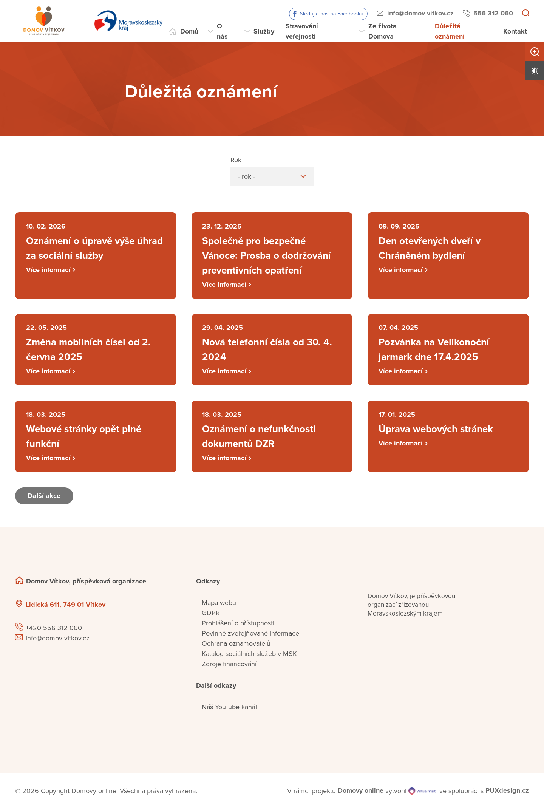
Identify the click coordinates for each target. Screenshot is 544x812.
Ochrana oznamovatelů (236, 646)
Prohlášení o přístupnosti (238, 626)
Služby (263, 31)
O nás (222, 31)
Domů (189, 31)
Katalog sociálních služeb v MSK (249, 656)
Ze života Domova (382, 31)
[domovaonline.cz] (360, 794)
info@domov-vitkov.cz (420, 13)
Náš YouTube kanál (229, 709)
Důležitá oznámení (450, 31)
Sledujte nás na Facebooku (331, 14)
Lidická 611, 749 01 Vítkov (65, 607)
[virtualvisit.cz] (422, 794)
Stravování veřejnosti (302, 31)
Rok (235, 160)
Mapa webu (219, 605)
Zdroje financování (229, 666)
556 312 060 (493, 13)
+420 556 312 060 (54, 630)
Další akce (44, 498)
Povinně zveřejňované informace (250, 636)
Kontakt (515, 31)
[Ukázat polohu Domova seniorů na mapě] (148, 607)
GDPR (211, 615)
